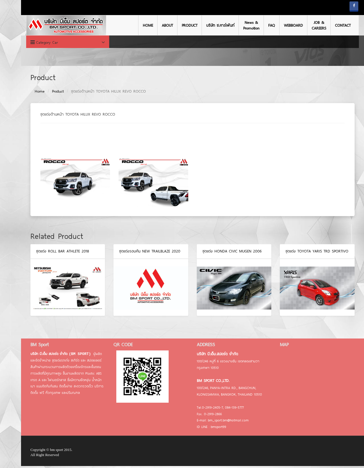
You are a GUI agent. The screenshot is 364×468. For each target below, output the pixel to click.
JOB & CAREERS (308, 25)
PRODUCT (179, 25)
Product (47, 93)
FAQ (261, 25)
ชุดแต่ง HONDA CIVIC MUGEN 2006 (221, 253)
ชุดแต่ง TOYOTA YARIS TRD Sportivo (306, 253)
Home (29, 93)
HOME (137, 25)
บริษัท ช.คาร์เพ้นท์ (210, 25)
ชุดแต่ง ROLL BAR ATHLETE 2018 (52, 253)
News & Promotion (241, 25)
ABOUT (156, 25)
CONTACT (332, 25)
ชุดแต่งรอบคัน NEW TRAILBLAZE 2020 (139, 253)
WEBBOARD (282, 25)
